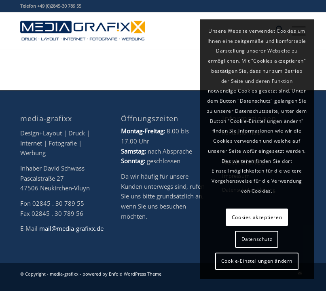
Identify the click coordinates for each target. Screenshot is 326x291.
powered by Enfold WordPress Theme (122, 274)
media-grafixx (64, 274)
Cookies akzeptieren (257, 217)
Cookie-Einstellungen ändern (256, 260)
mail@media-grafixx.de (71, 228)
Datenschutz (257, 239)
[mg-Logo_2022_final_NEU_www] (82, 31)
